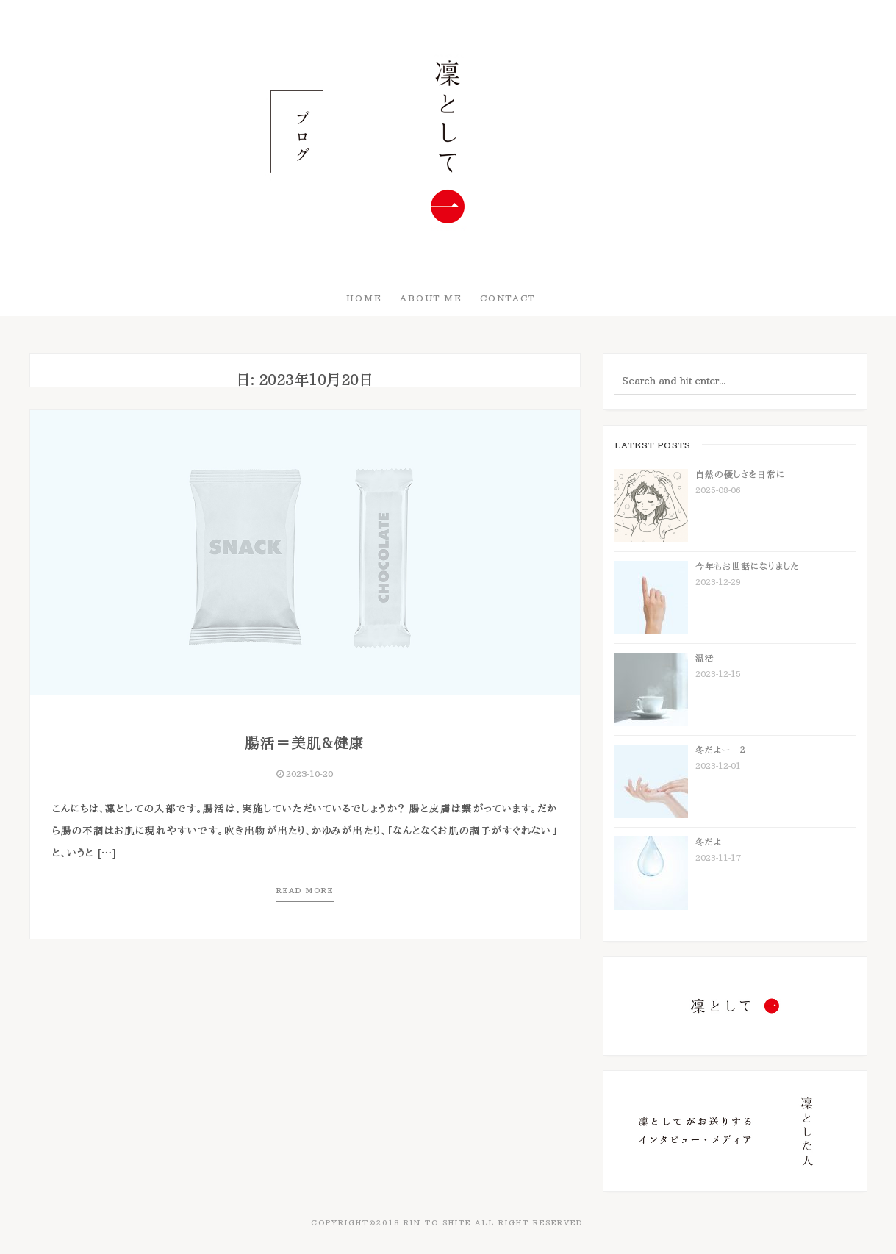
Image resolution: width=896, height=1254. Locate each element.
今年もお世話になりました (747, 566)
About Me (431, 297)
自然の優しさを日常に (740, 474)
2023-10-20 (304, 773)
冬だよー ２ (720, 749)
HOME (364, 297)
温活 (704, 657)
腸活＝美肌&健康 (305, 742)
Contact (507, 297)
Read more (305, 890)
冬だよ (708, 841)
